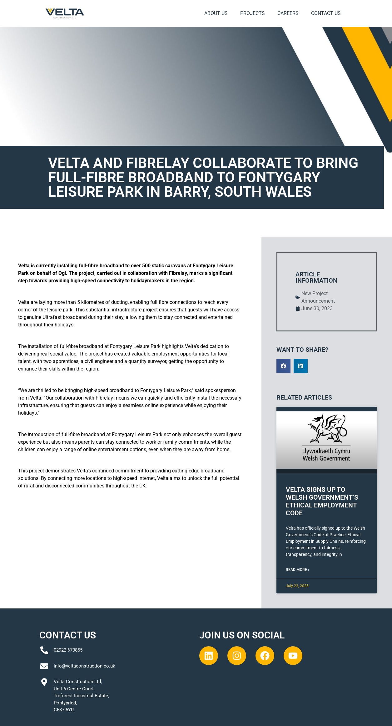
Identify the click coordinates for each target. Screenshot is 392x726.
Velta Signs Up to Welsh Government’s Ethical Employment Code (322, 501)
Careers (288, 13)
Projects (252, 13)
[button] (283, 366)
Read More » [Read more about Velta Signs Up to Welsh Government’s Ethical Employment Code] (298, 569)
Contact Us (326, 13)
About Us (216, 13)
